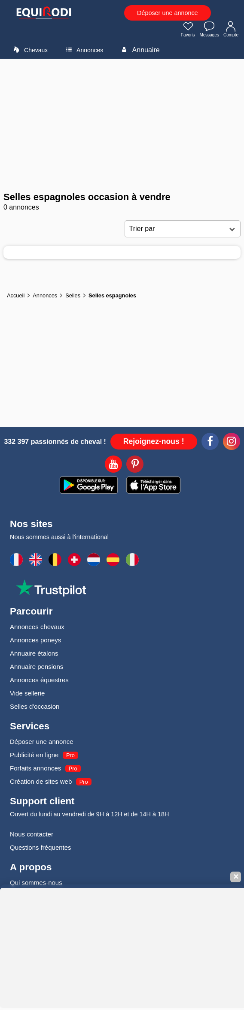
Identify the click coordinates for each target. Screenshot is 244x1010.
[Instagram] (231, 442)
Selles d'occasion (34, 706)
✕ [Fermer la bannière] (236, 877)
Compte (230, 30)
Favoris (188, 30)
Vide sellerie (27, 693)
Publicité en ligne (34, 754)
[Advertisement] (122, 125)
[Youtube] (113, 465)
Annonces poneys (35, 640)
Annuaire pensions (36, 666)
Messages (209, 30)
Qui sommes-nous (36, 882)
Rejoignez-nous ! (153, 441)
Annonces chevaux (37, 626)
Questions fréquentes (40, 847)
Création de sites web (41, 781)
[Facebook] (210, 442)
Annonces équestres (39, 679)
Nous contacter (31, 834)
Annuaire (139, 50)
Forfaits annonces (35, 768)
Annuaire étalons (34, 653)
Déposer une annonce (167, 12)
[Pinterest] (134, 465)
